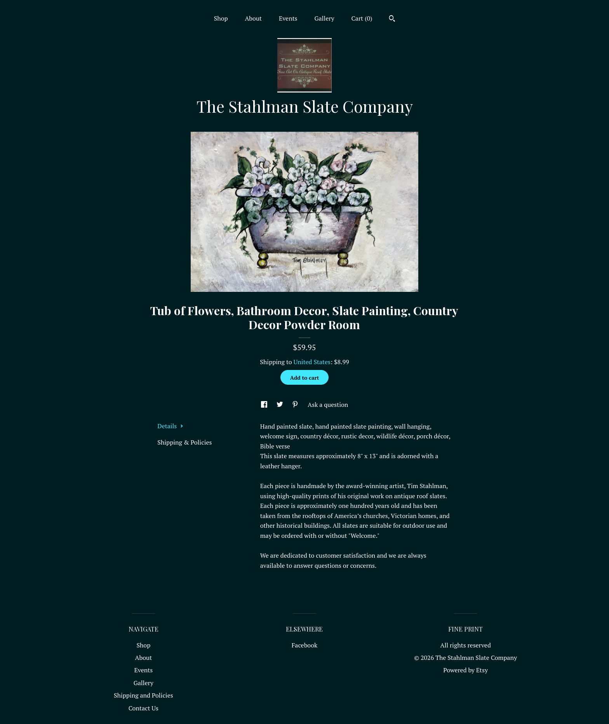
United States (312, 362)
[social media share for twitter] (281, 404)
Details (170, 426)
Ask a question (328, 404)
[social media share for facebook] (265, 404)
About (253, 18)
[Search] (392, 19)
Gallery (324, 18)
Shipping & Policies (184, 442)
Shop (221, 18)
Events (288, 18)
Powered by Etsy (465, 670)
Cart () (361, 18)
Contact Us (143, 708)
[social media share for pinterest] (296, 404)
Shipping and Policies (143, 695)
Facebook (305, 645)
